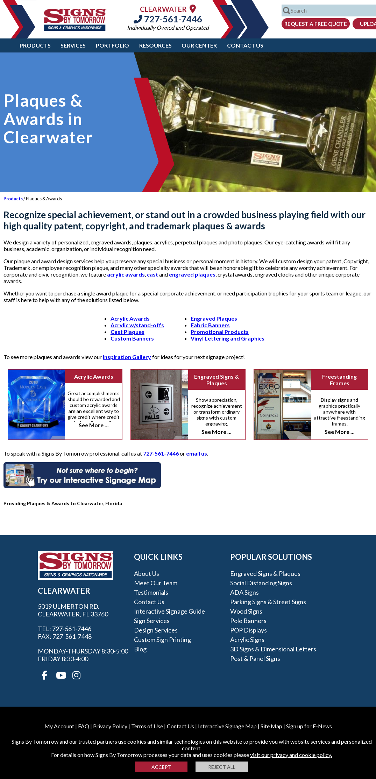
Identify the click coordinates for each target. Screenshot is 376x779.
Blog (140, 649)
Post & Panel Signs (255, 658)
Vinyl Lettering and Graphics (227, 338)
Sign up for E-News (309, 726)
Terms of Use (147, 726)
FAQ (83, 726)
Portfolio (112, 45)
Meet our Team (155, 583)
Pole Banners (248, 620)
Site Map (271, 726)
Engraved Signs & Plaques (216, 379)
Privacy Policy (110, 726)
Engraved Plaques (214, 318)
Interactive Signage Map (227, 726)
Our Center (199, 45)
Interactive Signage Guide (169, 611)
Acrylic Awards (130, 318)
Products (35, 45)
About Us (146, 573)
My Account (59, 726)
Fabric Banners (210, 325)
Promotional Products (220, 331)
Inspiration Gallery (127, 356)
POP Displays (248, 630)
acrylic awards (126, 274)
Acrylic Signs (247, 639)
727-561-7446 (168, 19)
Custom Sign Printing (162, 639)
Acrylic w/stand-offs (137, 325)
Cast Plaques (127, 331)
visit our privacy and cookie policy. (291, 754)
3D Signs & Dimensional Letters (273, 649)
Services (73, 45)
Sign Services (152, 620)
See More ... (94, 425)
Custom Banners (132, 338)
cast (152, 274)
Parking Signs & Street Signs (268, 602)
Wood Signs (246, 611)
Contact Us (245, 45)
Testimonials (151, 592)
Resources (155, 45)
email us (196, 453)
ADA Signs (244, 592)
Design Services (156, 630)
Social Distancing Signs (261, 583)
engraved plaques (192, 274)
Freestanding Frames (339, 379)
